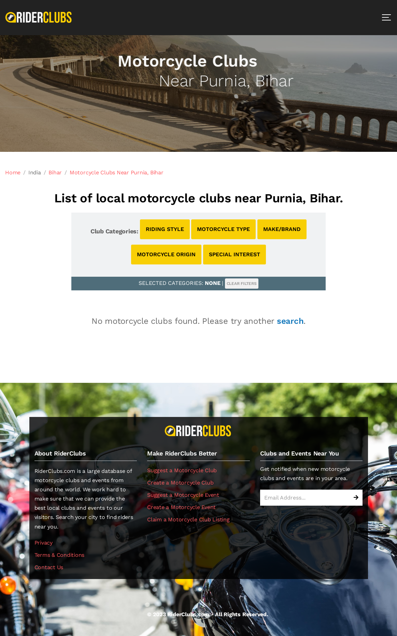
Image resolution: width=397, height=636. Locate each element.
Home (12, 172)
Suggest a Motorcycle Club (182, 470)
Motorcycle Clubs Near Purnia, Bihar (117, 172)
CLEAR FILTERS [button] (242, 283)
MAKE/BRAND (282, 229)
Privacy (43, 542)
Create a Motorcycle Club (180, 482)
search (290, 321)
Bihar (55, 172)
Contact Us (48, 567)
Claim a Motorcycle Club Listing (188, 519)
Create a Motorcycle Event (181, 507)
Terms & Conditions (59, 555)
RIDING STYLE (165, 229)
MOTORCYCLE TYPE (223, 229)
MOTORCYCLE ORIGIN (166, 254)
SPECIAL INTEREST (234, 254)
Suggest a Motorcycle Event (183, 495)
